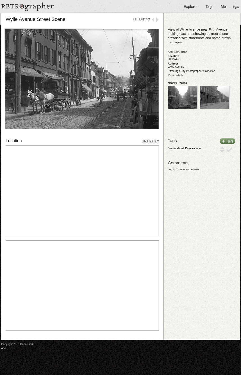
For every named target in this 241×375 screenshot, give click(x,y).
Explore (190, 6)
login (236, 7)
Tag (208, 6)
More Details (175, 75)
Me (223, 6)
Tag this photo (150, 140)
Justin (172, 148)
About (4, 348)
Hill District (141, 19)
